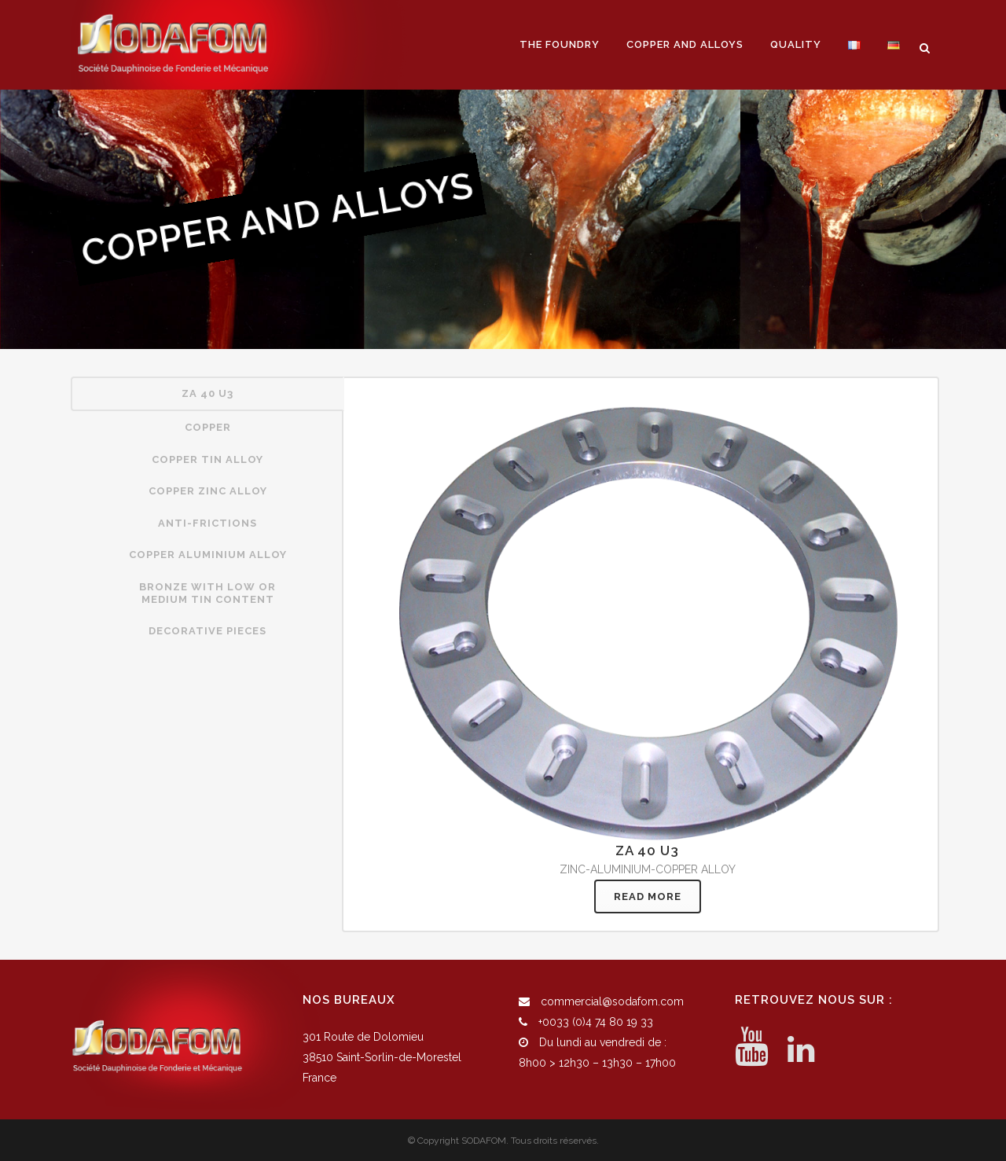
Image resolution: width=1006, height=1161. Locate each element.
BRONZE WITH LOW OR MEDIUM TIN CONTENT (207, 593)
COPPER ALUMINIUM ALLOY (208, 554)
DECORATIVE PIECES (207, 631)
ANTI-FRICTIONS (207, 523)
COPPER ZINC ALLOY (208, 491)
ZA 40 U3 (207, 393)
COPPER (208, 427)
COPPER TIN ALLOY (207, 459)
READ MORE (647, 896)
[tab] (207, 394)
